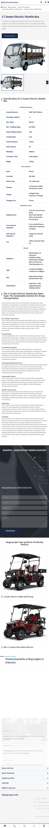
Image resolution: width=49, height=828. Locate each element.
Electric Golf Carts (8, 768)
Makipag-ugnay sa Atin (10, 795)
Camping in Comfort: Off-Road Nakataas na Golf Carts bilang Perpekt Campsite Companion (22, 756)
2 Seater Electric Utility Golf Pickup (18, 597)
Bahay (5, 7)
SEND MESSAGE (10, 531)
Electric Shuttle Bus (23, 7)
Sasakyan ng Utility (8, 778)
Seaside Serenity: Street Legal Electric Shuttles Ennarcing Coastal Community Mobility (24, 727)
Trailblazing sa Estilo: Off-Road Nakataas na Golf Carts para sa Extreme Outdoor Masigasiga (23, 741)
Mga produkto (12, 7)
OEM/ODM (5, 783)
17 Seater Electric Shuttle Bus (32, 9)
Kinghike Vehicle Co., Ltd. (17, 816)
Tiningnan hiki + (7, 712)
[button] (47, 82)
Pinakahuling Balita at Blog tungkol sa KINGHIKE (26, 659)
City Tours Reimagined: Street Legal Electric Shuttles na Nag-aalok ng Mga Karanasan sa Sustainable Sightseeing (24, 705)
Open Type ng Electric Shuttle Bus (12, 9)
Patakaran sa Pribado (41, 821)
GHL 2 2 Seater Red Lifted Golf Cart (18, 647)
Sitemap (29, 821)
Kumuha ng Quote (9, 36)
